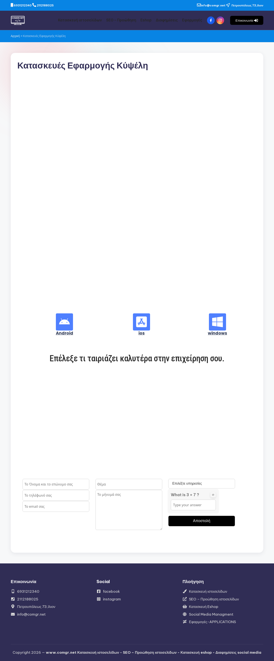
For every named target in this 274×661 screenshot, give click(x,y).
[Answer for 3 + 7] (193, 505)
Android (64, 333)
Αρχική (15, 36)
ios (141, 333)
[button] (246, 20)
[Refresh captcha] (213, 494)
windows (217, 333)
